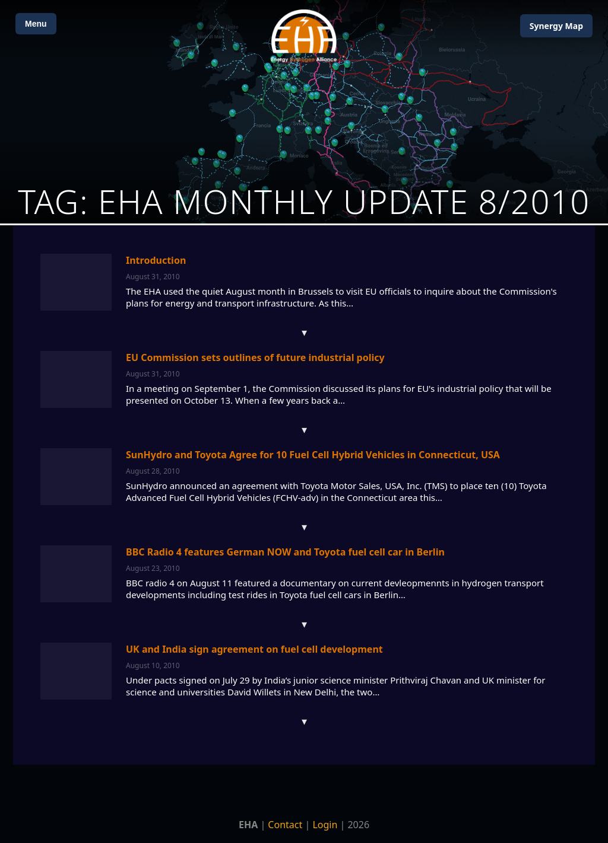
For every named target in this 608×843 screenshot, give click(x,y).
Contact (285, 824)
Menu (36, 23)
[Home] (304, 35)
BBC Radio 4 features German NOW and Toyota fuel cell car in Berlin (285, 551)
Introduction (156, 260)
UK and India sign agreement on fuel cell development (254, 649)
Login (324, 824)
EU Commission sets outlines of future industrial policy (255, 357)
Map (556, 25)
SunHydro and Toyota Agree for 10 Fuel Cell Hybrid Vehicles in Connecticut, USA (313, 454)
